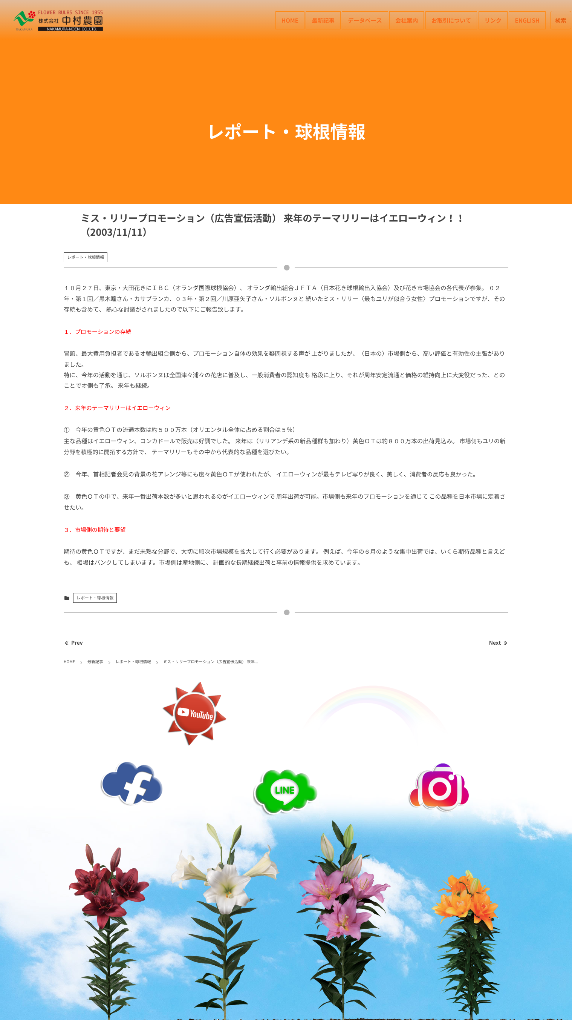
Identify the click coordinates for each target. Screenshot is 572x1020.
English (527, 20)
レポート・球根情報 (85, 257)
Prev (73, 643)
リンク (493, 20)
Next (498, 643)
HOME (289, 20)
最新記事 (323, 20)
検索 (561, 20)
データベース (365, 20)
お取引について (451, 20)
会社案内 (406, 20)
